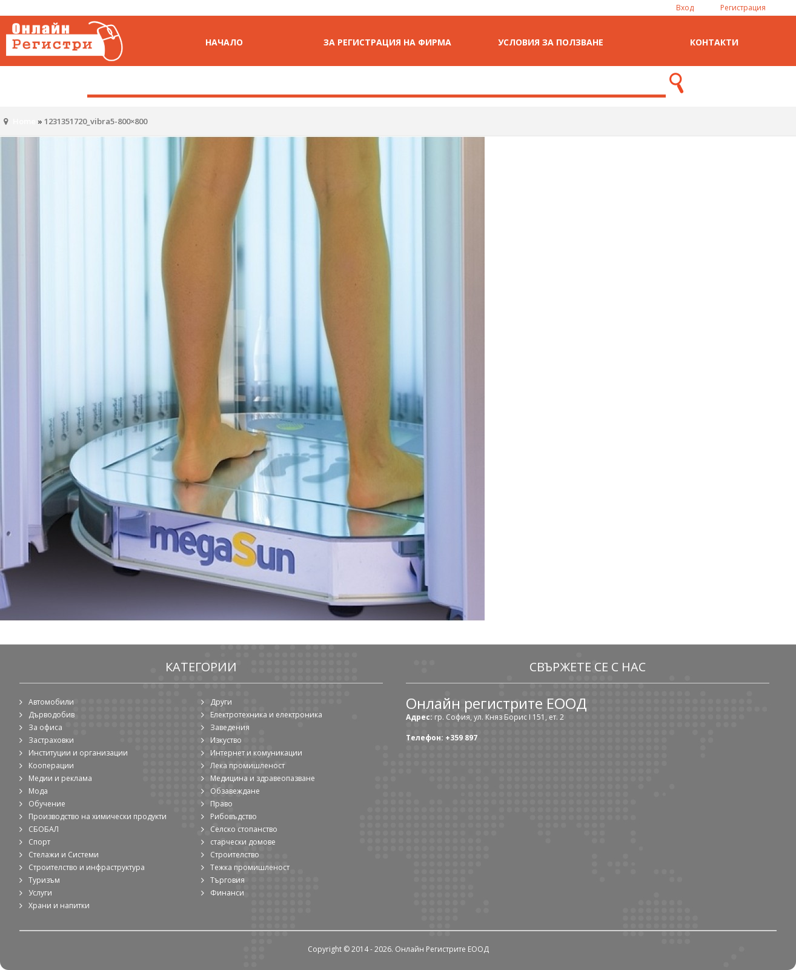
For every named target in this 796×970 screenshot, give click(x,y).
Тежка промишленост (250, 867)
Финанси (227, 893)
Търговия (227, 880)
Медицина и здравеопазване (262, 778)
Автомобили (51, 702)
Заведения (230, 727)
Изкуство (226, 740)
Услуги (40, 893)
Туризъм (44, 880)
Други (221, 702)
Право (221, 804)
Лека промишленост (247, 765)
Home (24, 121)
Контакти (714, 42)
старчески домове (243, 842)
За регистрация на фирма (387, 42)
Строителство (234, 854)
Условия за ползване (550, 42)
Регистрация (743, 7)
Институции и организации (78, 753)
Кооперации (51, 765)
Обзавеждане (235, 791)
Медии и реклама (60, 778)
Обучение (46, 804)
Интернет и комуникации (256, 753)
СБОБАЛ (43, 829)
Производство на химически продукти (97, 816)
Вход (685, 7)
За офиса (45, 727)
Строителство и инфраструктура (86, 867)
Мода (38, 791)
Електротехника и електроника (266, 714)
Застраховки (51, 740)
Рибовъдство (233, 816)
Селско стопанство (243, 829)
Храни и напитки (59, 905)
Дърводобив (51, 714)
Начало (224, 42)
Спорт (39, 842)
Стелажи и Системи (63, 854)
